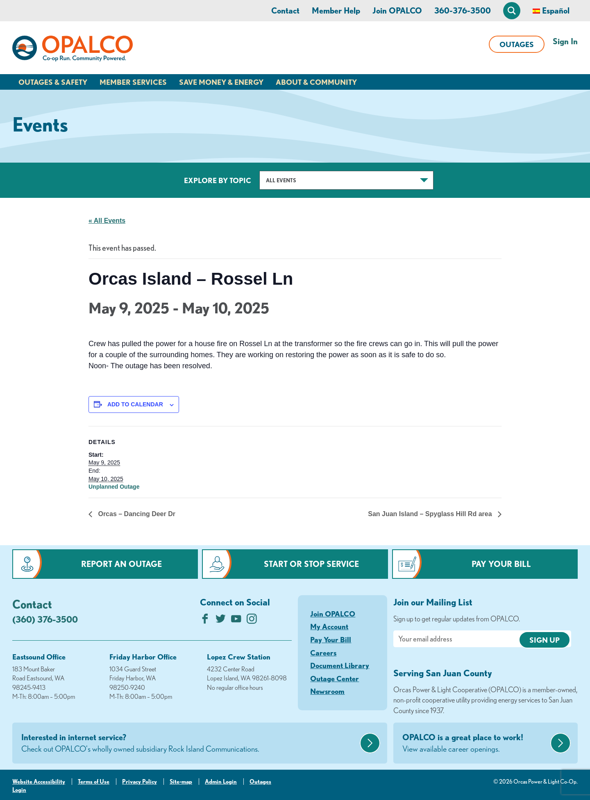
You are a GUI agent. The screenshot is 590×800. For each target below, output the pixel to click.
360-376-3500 (462, 10)
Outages (516, 44)
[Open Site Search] (511, 10)
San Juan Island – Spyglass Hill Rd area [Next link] (431, 513)
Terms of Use (93, 781)
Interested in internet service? (189, 743)
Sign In (565, 41)
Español (556, 10)
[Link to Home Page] (72, 50)
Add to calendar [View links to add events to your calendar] (135, 404)
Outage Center (334, 678)
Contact (285, 10)
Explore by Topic (217, 180)
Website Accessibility (38, 781)
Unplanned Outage (113, 486)
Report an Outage (121, 564)
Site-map (181, 781)
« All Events (106, 220)
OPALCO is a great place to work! (475, 743)
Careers (323, 652)
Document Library (339, 665)
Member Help (336, 10)
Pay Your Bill (501, 564)
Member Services (133, 82)
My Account (329, 626)
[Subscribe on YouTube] (236, 620)
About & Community (316, 82)
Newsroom (327, 691)
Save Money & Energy (221, 82)
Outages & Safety (52, 82)
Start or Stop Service (311, 564)
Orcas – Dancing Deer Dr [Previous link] (135, 513)
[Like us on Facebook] (205, 620)
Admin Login (221, 781)
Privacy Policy (139, 781)
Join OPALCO (397, 10)
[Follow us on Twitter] (221, 620)
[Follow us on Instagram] (252, 620)
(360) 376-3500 (45, 619)
